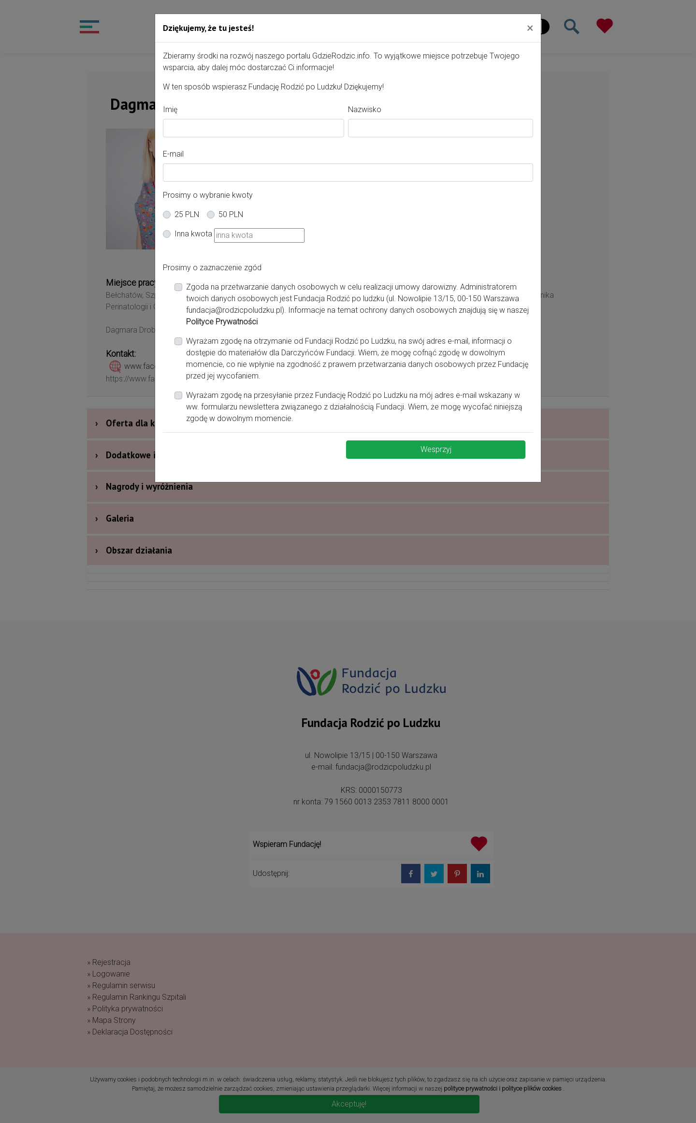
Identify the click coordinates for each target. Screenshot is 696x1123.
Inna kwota (193, 233)
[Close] (530, 27)
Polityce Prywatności (222, 321)
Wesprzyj (435, 449)
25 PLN (186, 214)
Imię (170, 109)
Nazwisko (364, 109)
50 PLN (230, 214)
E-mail (173, 154)
